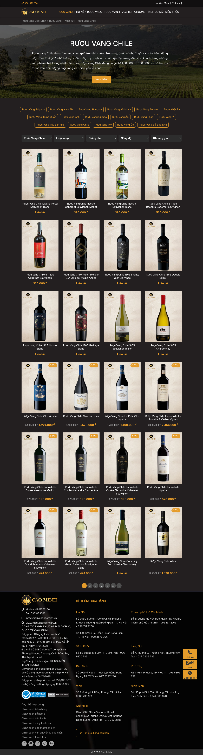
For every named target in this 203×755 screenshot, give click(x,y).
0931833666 (38, 613)
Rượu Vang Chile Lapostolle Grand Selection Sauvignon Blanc (81, 564)
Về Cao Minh (162, 3)
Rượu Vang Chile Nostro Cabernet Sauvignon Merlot (81, 205)
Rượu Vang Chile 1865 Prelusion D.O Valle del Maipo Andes (81, 276)
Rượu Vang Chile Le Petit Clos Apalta (122, 418)
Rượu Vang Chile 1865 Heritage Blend (81, 347)
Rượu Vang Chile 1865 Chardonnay (163, 347)
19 (107, 585)
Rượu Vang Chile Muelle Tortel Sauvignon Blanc (40, 205)
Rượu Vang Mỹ (103, 124)
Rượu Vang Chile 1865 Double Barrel (163, 276)
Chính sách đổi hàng (33, 713)
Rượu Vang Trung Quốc (42, 117)
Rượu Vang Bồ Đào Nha (153, 124)
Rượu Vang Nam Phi (61, 109)
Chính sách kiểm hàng (34, 709)
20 (113, 585)
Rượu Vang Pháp (143, 117)
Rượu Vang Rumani (147, 109)
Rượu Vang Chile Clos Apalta (40, 416)
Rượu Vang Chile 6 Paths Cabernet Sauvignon (40, 276)
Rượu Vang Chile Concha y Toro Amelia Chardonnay (122, 563)
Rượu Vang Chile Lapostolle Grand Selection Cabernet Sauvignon (40, 564)
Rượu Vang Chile (79, 124)
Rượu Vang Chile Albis (163, 561)
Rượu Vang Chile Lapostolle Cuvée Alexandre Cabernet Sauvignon (122, 490)
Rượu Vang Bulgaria (33, 109)
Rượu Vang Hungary (90, 109)
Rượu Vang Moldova (119, 109)
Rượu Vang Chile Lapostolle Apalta (163, 488)
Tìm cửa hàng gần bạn (94, 733)
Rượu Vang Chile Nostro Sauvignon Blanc (122, 205)
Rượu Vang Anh (71, 117)
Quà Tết (127, 11)
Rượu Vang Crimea (96, 117)
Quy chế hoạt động (33, 704)
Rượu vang (65, 11)
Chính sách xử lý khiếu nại (36, 723)
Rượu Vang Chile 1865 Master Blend (40, 347)
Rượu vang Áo (120, 117)
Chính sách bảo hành (34, 718)
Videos (176, 3)
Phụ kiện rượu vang (88, 11)
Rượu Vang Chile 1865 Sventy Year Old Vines (122, 276)
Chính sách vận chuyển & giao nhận (42, 732)
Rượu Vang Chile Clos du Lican (81, 416)
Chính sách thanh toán (34, 737)
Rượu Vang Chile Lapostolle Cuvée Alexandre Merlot (40, 488)
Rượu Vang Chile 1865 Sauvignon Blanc (122, 347)
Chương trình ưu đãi (148, 11)
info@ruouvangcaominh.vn (41, 618)
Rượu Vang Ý (166, 117)
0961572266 (30, 3)
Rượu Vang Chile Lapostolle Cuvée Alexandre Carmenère (81, 488)
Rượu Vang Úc (125, 124)
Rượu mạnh (112, 11)
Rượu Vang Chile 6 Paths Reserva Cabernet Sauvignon (163, 205)
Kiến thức (172, 11)
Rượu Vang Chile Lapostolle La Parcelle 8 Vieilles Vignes (163, 418)
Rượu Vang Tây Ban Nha (50, 124)
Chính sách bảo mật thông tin (38, 727)
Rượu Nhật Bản (172, 109)
